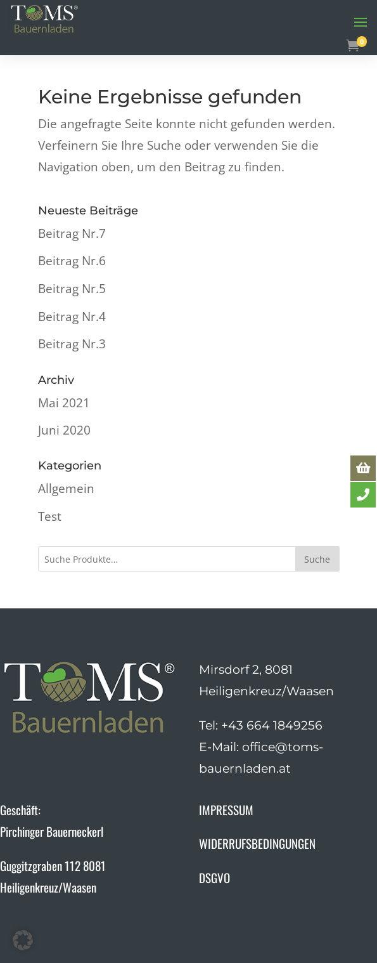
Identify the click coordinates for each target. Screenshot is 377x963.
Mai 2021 (64, 403)
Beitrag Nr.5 (72, 288)
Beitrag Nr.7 (72, 233)
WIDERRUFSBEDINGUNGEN (257, 843)
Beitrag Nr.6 (72, 260)
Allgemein (66, 488)
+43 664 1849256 (272, 725)
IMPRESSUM (226, 809)
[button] (23, 940)
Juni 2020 (64, 430)
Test (49, 516)
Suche (317, 559)
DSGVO (214, 877)
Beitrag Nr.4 (72, 316)
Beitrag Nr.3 (72, 344)
